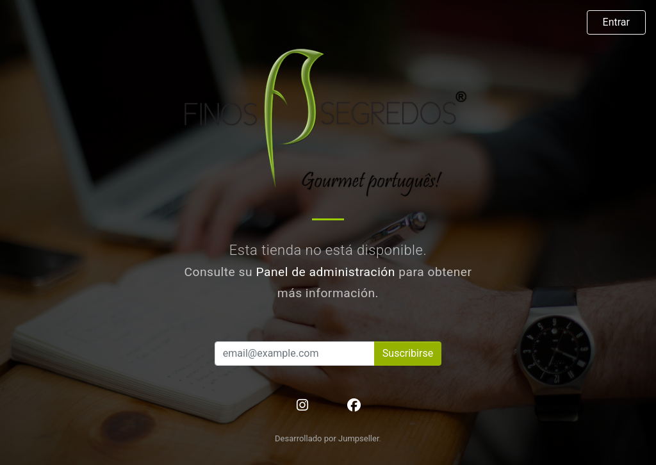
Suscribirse (407, 353)
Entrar (616, 22)
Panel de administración (325, 272)
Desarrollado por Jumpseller (327, 438)
